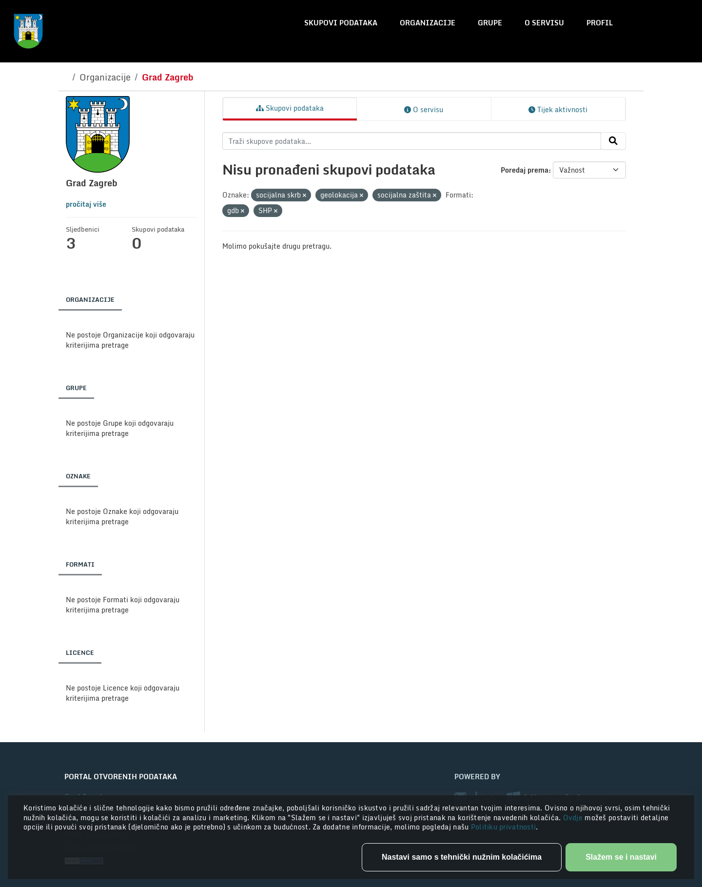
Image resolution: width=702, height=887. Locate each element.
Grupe (490, 22)
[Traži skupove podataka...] (411, 141)
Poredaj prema (524, 170)
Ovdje (574, 817)
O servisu (544, 22)
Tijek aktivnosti (557, 109)
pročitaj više (86, 204)
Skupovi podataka (340, 22)
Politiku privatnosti (503, 826)
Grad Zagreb (168, 77)
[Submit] (613, 141)
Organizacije (427, 22)
